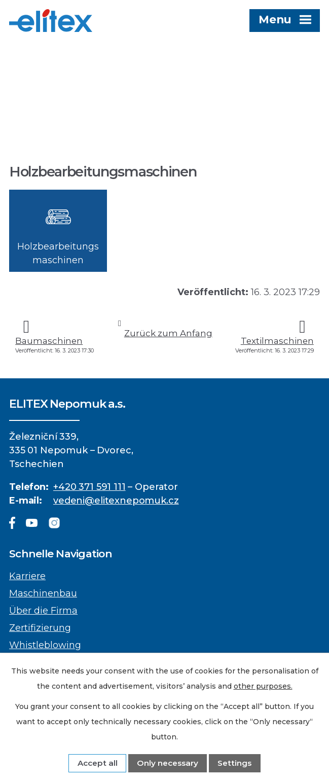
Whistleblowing (45, 645)
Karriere (27, 576)
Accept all (98, 763)
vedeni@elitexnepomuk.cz (116, 500)
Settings (234, 763)
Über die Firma (43, 610)
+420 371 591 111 (89, 486)
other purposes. (263, 686)
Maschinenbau (43, 593)
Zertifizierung (40, 627)
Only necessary (167, 763)
